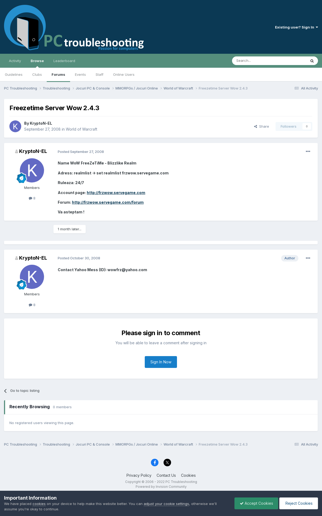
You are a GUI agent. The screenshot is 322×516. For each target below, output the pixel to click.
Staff (99, 74)
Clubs (37, 74)
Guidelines (14, 74)
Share (261, 126)
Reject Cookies (298, 503)
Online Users (124, 74)
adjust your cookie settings (166, 503)
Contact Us (166, 475)
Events (80, 74)
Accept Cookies (255, 503)
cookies (39, 503)
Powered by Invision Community (161, 487)
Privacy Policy (138, 475)
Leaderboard (64, 61)
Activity (15, 61)
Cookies (188, 475)
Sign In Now (160, 362)
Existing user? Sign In (296, 27)
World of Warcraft (81, 129)
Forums (58, 74)
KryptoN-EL (41, 123)
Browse (37, 63)
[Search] (255, 60)
